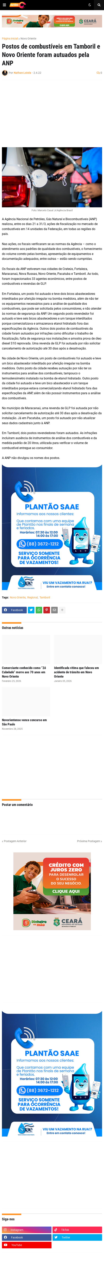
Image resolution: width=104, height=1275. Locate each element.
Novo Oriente (28, 38)
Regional (32, 597)
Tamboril (45, 597)
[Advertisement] (48, 111)
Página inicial (10, 38)
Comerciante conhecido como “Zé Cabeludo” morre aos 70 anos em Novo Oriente (24, 672)
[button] (4, 5)
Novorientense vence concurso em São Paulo (24, 722)
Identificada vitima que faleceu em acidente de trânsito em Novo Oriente (76, 672)
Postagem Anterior (15, 841)
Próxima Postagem (88, 841)
